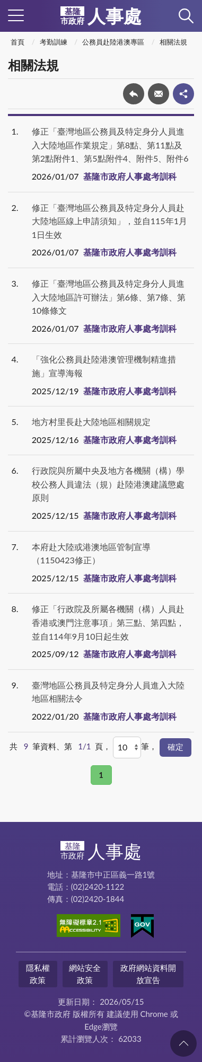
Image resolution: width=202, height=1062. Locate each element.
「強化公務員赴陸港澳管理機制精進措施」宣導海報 (104, 366)
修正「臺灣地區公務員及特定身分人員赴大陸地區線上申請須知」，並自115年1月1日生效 (109, 221)
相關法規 (173, 42)
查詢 (186, 16)
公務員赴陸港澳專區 (113, 42)
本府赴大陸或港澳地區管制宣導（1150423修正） (91, 553)
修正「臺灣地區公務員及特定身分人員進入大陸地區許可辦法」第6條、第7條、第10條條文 (109, 296)
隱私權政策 (38, 974)
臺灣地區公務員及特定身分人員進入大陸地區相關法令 (108, 692)
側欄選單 (16, 15)
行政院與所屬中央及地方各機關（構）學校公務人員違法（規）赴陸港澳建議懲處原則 (108, 483)
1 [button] (101, 775)
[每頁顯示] (127, 747)
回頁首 (183, 1043)
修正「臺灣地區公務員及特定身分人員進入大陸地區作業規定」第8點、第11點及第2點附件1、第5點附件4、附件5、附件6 (110, 144)
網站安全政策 (85, 974)
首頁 (17, 42)
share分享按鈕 (183, 93)
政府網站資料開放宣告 (148, 974)
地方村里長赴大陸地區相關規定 (91, 422)
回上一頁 (133, 93)
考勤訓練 (53, 42)
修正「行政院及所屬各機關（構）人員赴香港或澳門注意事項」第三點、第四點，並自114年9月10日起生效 (108, 622)
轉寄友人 (158, 93)
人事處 (101, 15)
